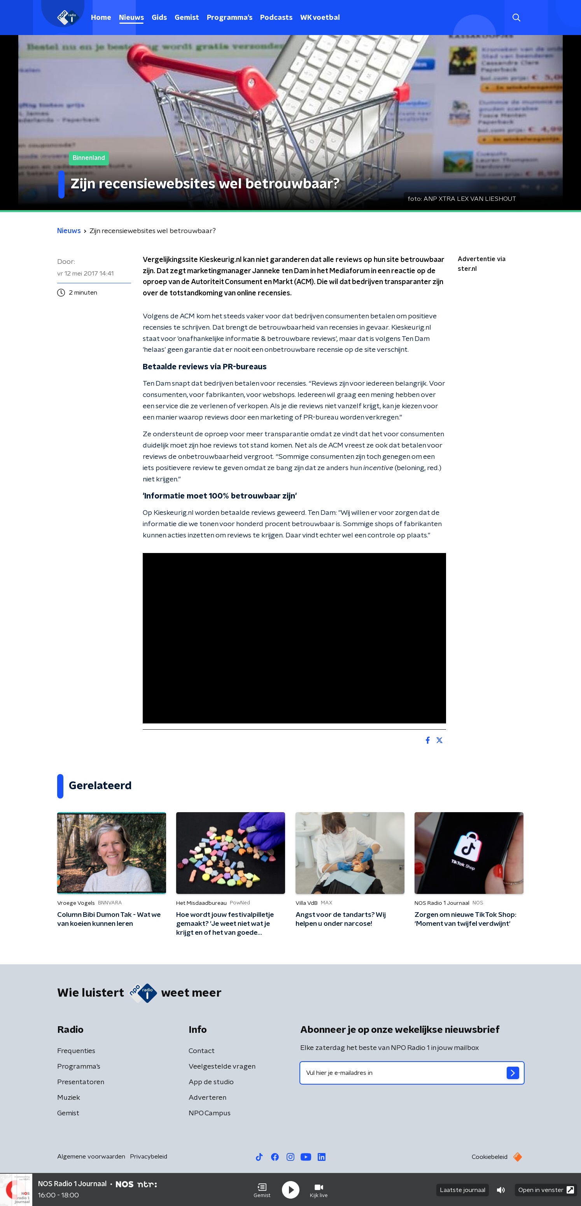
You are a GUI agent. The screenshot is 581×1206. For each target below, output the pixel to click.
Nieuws (131, 17)
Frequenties (76, 1051)
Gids (159, 17)
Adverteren (207, 1097)
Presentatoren (80, 1082)
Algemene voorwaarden (91, 1156)
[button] (262, 1189)
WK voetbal (320, 17)
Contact (202, 1051)
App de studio (211, 1082)
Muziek (68, 1097)
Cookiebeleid (490, 1157)
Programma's (229, 17)
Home (101, 17)
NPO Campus (210, 1113)
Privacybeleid (148, 1156)
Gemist (187, 17)
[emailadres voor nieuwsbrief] (412, 1073)
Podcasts (276, 17)
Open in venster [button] (546, 1189)
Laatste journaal (462, 1190)
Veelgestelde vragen (222, 1066)
